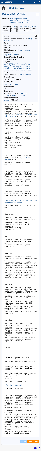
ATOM (23, 442)
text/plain (7, 100)
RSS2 (36, 442)
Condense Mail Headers (19, 23)
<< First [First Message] (13, 27)
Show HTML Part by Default (21, 21)
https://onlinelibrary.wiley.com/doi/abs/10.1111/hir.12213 (20, 201)
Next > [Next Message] (26, 27)
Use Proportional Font (18, 19)
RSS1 (30, 442)
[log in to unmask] (24, 50)
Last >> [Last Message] (33, 27)
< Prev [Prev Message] (20, 27)
